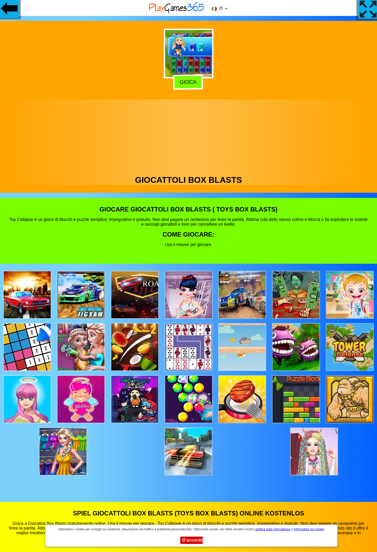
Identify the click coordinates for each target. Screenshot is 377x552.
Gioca (189, 82)
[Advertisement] (188, 136)
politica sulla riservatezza (272, 529)
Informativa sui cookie (309, 529)
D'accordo (192, 540)
